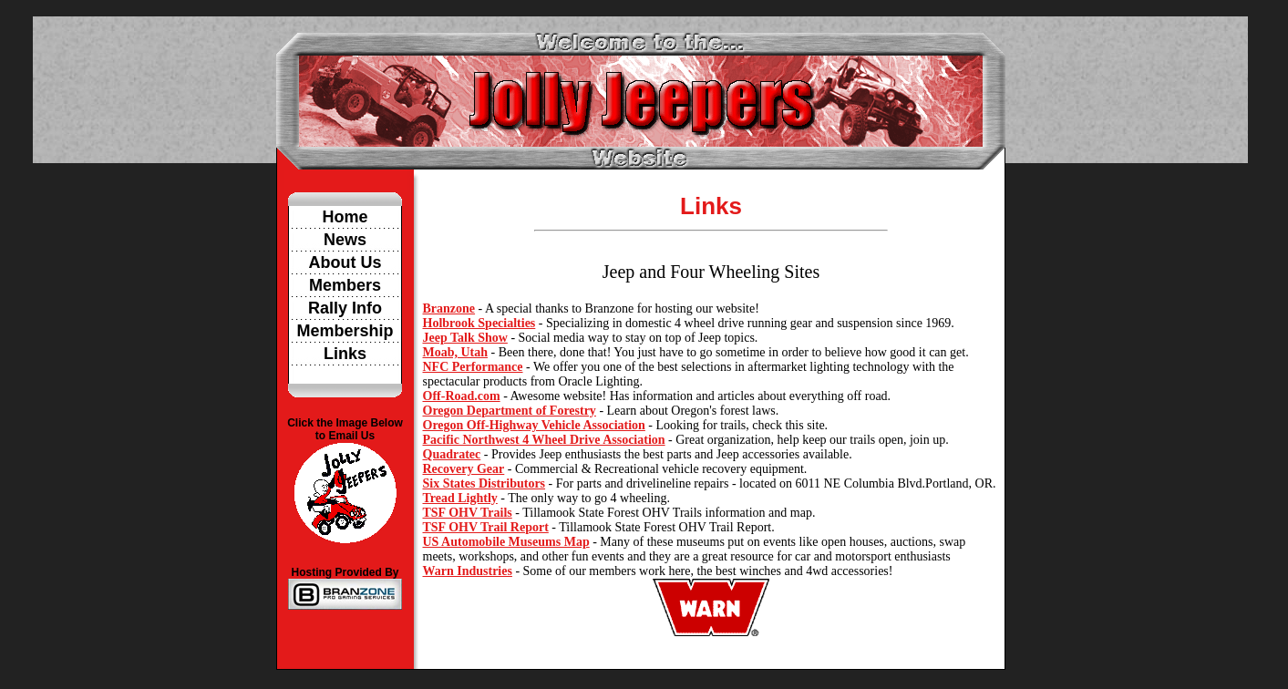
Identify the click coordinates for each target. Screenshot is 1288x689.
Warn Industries (467, 571)
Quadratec (452, 454)
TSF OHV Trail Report (486, 527)
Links (345, 353)
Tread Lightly (460, 498)
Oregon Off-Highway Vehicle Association (534, 425)
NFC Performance (473, 367)
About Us (345, 262)
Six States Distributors (484, 483)
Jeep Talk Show (465, 337)
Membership (344, 331)
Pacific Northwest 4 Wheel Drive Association (544, 440)
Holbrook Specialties (479, 323)
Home (344, 217)
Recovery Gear (464, 469)
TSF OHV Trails (467, 512)
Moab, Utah (456, 352)
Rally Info (345, 308)
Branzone (449, 308)
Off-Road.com (461, 396)
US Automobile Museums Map (506, 542)
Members (345, 285)
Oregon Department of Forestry (509, 410)
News (345, 240)
